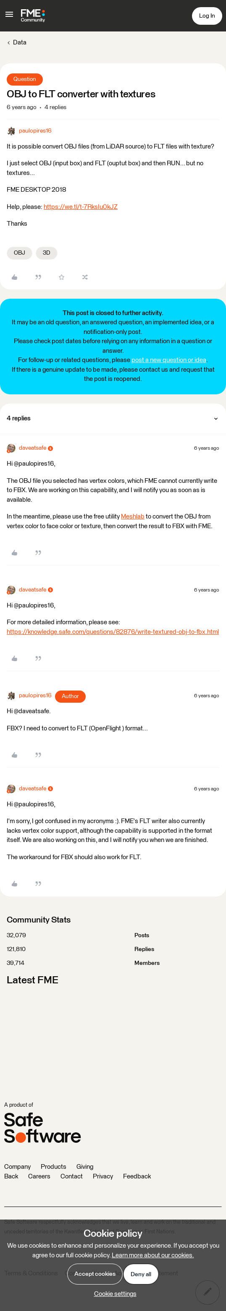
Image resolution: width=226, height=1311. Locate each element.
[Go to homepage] (33, 16)
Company (17, 1167)
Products (53, 1167)
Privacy (103, 1176)
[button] (9, 17)
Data (19, 42)
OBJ (19, 253)
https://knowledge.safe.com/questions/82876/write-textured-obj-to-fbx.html (113, 632)
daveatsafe (32, 448)
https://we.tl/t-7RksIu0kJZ (81, 207)
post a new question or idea (168, 360)
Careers (39, 1176)
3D (46, 253)
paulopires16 (35, 131)
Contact (71, 1176)
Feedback (137, 1176)
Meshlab (133, 516)
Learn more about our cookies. (153, 1255)
